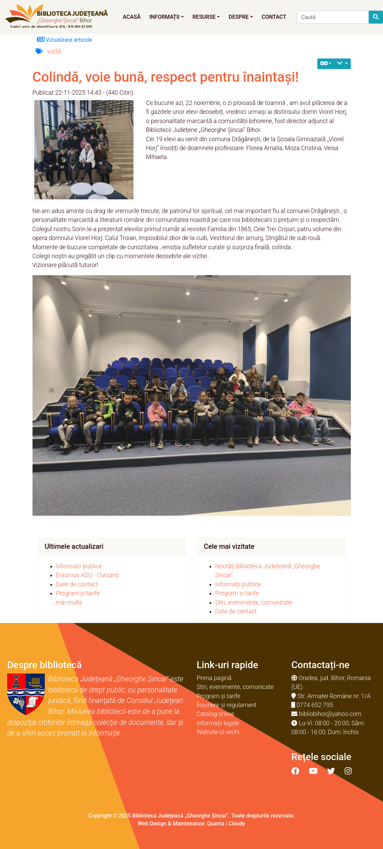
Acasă (132, 17)
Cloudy (236, 823)
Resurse (206, 17)
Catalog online (215, 714)
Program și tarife (78, 593)
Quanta (216, 823)
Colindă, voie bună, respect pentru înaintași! (166, 77)
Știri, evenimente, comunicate (253, 602)
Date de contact (77, 584)
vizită (54, 51)
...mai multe (67, 602)
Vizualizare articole (64, 39)
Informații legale (218, 723)
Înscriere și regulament (227, 705)
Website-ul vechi (218, 732)
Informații (166, 17)
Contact (273, 17)
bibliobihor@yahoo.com (330, 714)
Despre (241, 17)
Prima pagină (214, 678)
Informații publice (79, 566)
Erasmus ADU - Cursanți (87, 575)
